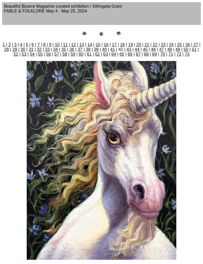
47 (161, 49)
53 (24, 54)
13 (81, 44)
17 (114, 44)
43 (129, 49)
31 (31, 49)
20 (138, 44)
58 (64, 54)
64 (113, 54)
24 (171, 44)
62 (97, 54)
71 (170, 54)
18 (122, 44)
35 (63, 49)
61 (89, 54)
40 (104, 49)
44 (137, 49)
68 (146, 54)
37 (80, 49)
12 (73, 44)
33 (47, 49)
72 (179, 54)
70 (162, 54)
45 (145, 49)
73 (187, 54)
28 (6, 49)
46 (153, 49)
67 (138, 54)
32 (39, 49)
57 (56, 54)
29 (14, 49)
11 (65, 44)
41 (112, 49)
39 (96, 49)
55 (40, 54)
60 (81, 54)
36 (72, 49)
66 (130, 54)
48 (169, 49)
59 (73, 54)
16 (106, 44)
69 (154, 54)
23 (163, 44)
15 (98, 44)
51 (194, 49)
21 (147, 44)
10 (57, 44)
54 (32, 54)
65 (121, 54)
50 (186, 49)
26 (187, 44)
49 (178, 49)
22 (155, 44)
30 (23, 49)
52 (15, 54)
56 (48, 54)
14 (89, 44)
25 (179, 44)
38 (88, 49)
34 (55, 49)
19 (130, 44)
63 (105, 54)
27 (195, 44)
